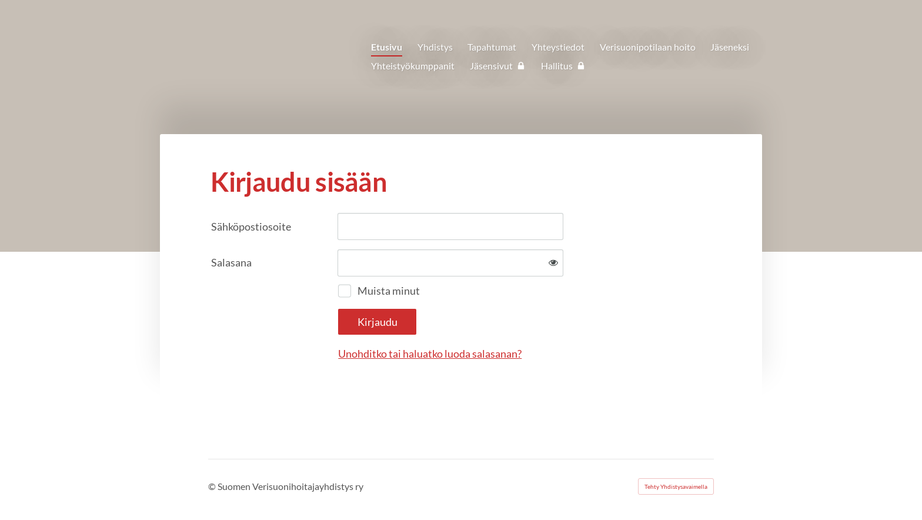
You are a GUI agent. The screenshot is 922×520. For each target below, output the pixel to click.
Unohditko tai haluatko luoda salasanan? (430, 353)
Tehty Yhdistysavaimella (675, 486)
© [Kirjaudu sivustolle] (213, 486)
